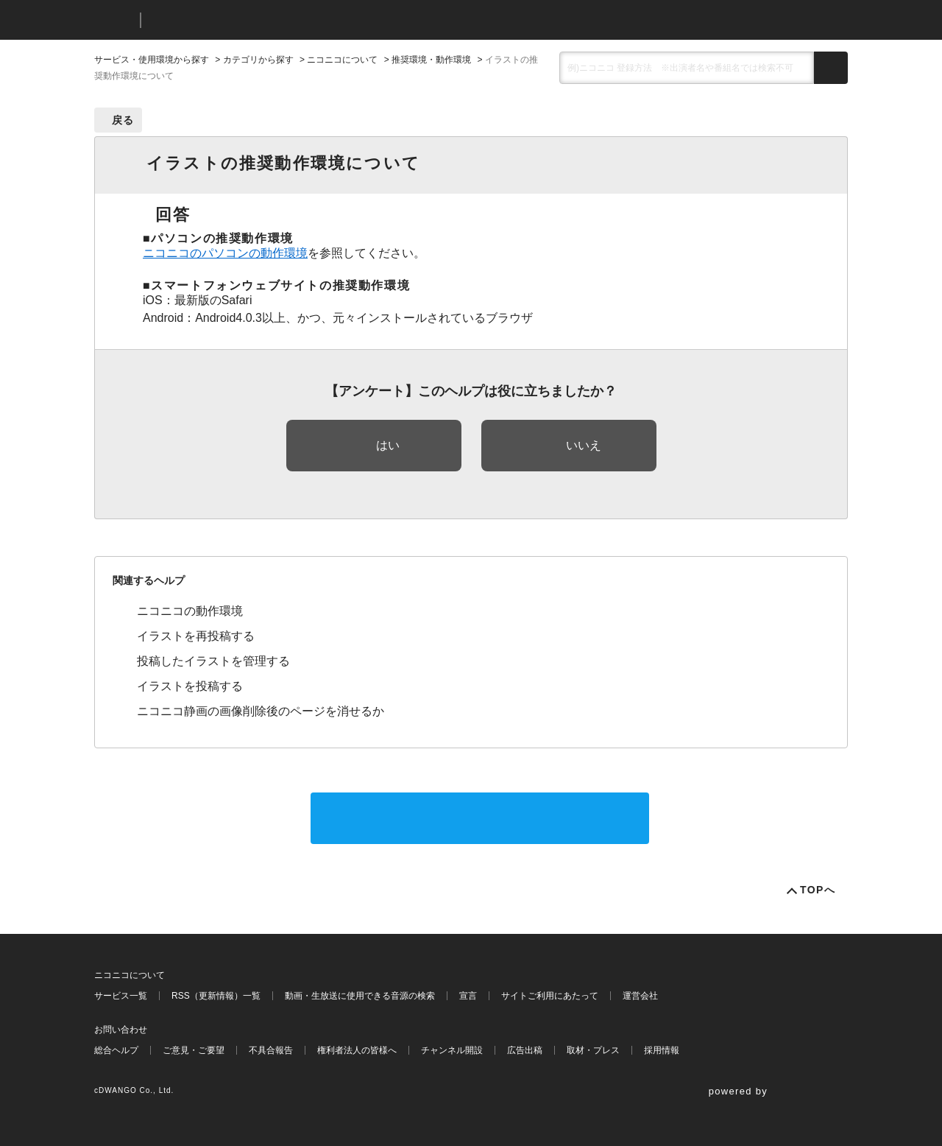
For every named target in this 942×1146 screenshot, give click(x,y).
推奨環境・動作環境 (431, 60)
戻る (123, 120)
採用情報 (661, 1050)
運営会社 (640, 996)
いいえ (583, 445)
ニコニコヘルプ (230, 20)
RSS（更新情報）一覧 (216, 996)
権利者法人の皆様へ (357, 1050)
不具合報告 (271, 1050)
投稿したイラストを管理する (213, 661)
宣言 (468, 996)
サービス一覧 (120, 996)
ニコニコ (114, 20)
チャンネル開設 (452, 1050)
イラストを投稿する (190, 686)
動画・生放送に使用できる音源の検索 (360, 996)
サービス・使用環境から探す (151, 60)
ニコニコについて (342, 60)
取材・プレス (593, 1050)
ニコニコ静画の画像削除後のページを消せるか (260, 711)
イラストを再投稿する (196, 636)
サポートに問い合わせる (480, 818)
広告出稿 (524, 1050)
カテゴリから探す (258, 60)
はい (388, 445)
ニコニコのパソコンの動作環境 (225, 253)
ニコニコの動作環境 (190, 611)
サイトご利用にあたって (549, 996)
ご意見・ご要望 (193, 1050)
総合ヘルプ (116, 1050)
